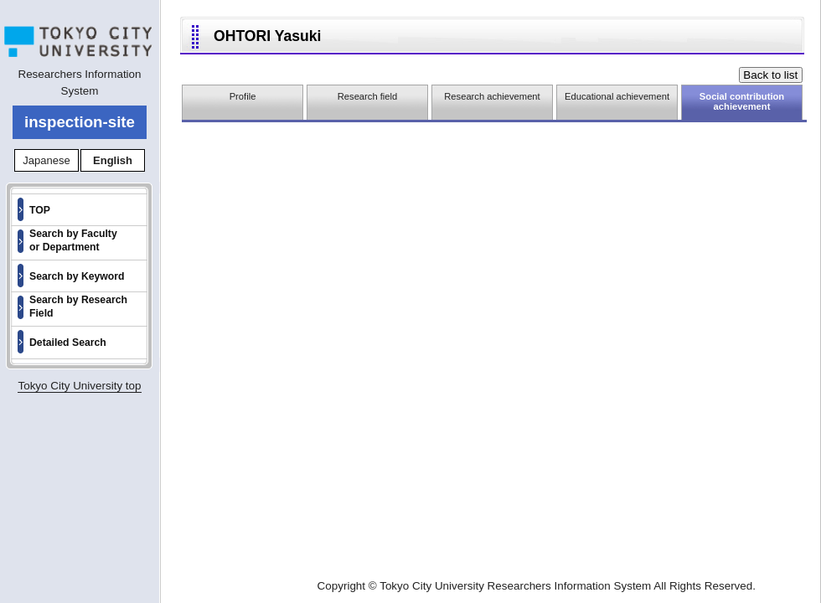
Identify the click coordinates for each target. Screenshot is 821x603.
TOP (39, 210)
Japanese (46, 160)
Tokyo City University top (79, 385)
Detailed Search (67, 342)
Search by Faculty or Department (73, 240)
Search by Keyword (77, 276)
